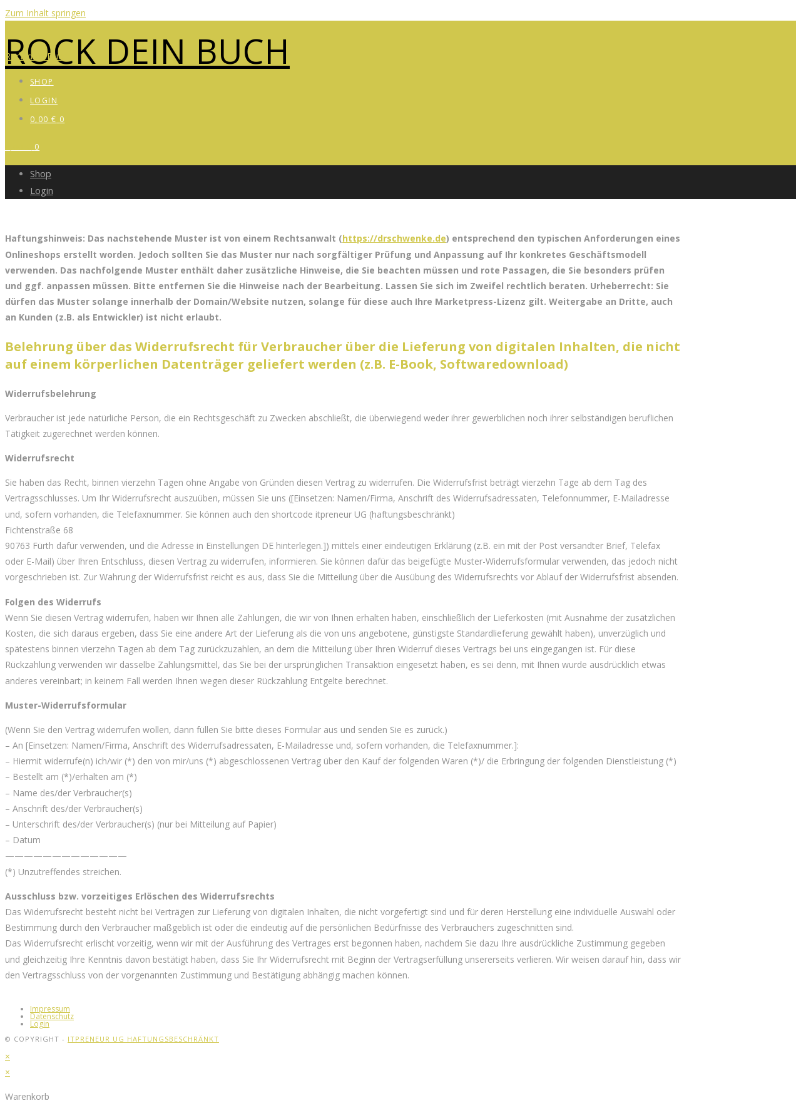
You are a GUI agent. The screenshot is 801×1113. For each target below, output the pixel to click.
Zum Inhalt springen (45, 13)
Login (41, 190)
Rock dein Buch (147, 51)
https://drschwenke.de (394, 238)
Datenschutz (52, 1016)
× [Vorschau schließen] (7, 1056)
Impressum (50, 1008)
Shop (40, 173)
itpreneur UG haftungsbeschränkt (143, 1039)
